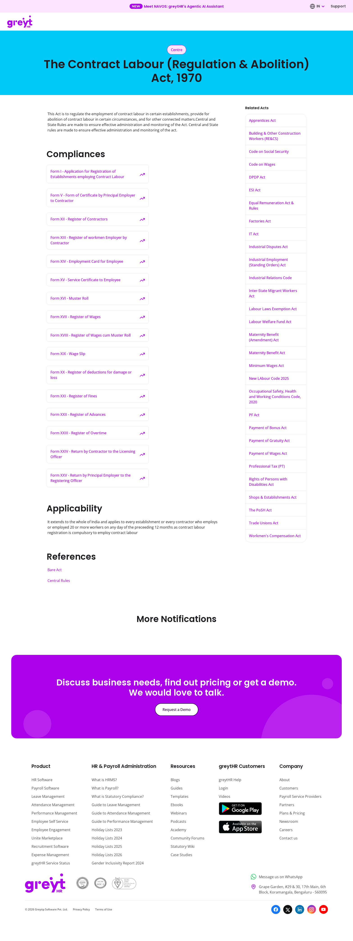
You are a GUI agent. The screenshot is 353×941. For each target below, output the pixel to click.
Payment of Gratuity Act (269, 440)
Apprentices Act (262, 120)
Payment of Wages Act (268, 453)
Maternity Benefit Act (267, 352)
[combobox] (320, 6)
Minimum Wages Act (266, 365)
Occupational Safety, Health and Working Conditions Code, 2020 (275, 397)
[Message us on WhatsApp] (288, 876)
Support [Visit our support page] (338, 6)
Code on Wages (262, 164)
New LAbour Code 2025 (269, 378)
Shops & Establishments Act (272, 497)
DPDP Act (257, 177)
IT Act (253, 233)
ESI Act (254, 190)
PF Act (254, 414)
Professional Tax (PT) (267, 466)
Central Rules (59, 580)
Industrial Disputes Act (268, 246)
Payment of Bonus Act (268, 427)
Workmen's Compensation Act (275, 535)
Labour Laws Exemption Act (273, 308)
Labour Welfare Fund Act (270, 321)
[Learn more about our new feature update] (176, 6)
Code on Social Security (269, 151)
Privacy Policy (81, 909)
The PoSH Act (260, 510)
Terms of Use (103, 909)
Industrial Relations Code (270, 277)
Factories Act (260, 221)
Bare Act (55, 569)
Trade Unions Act (263, 522)
